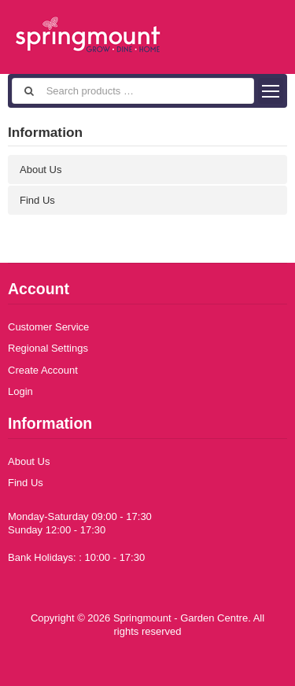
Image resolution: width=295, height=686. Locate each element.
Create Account (43, 370)
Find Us (37, 200)
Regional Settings (48, 348)
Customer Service (48, 327)
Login (20, 391)
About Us (40, 169)
